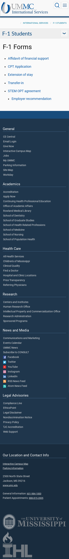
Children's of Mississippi (16, 261)
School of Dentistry (14, 215)
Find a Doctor (10, 270)
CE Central (9, 136)
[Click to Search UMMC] (57, 5)
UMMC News (10, 347)
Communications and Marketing (21, 338)
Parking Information (14, 165)
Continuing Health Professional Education (27, 201)
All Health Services (13, 256)
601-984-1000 (34, 493)
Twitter (9, 362)
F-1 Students (60, 23)
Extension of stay (20, 75)
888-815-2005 (36, 498)
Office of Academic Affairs (18, 206)
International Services (30, 12)
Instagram (11, 371)
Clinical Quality (11, 266)
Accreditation (10, 192)
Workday (8, 174)
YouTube (10, 366)
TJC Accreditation (13, 427)
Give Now (8, 146)
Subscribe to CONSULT (16, 352)
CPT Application (19, 66)
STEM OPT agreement (24, 91)
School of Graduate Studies (18, 220)
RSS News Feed (14, 381)
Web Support (10, 431)
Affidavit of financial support (28, 58)
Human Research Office (16, 306)
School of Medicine (13, 229)
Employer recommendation (31, 99)
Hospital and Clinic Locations (19, 275)
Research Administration (17, 316)
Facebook (11, 357)
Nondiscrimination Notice (17, 417)
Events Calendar (12, 343)
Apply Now (9, 196)
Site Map (8, 170)
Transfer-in (16, 83)
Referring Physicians (14, 285)
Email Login (9, 141)
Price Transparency (14, 280)
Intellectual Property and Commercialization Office (31, 311)
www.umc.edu (10, 485)
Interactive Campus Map (17, 151)
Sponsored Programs (15, 321)
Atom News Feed (15, 386)
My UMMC (9, 160)
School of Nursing (13, 234)
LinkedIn (10, 376)
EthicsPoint (9, 408)
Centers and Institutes (15, 302)
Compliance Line (12, 403)
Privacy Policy (11, 422)
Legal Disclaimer (12, 412)
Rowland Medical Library (17, 211)
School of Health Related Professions (24, 225)
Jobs (6, 155)
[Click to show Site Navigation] (64, 5)
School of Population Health (19, 239)
